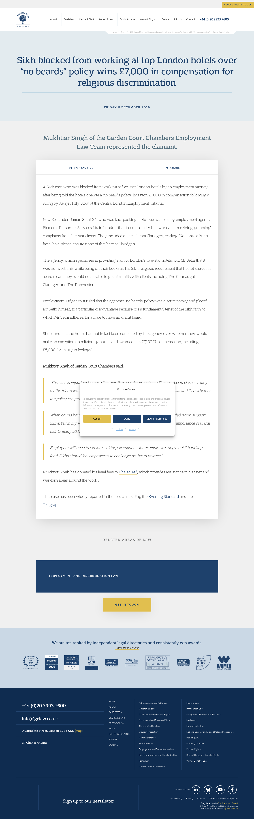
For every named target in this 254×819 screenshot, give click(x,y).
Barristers (69, 19)
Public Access (127, 19)
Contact (190, 19)
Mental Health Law (195, 726)
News (112, 728)
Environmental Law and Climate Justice (158, 755)
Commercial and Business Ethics (154, 720)
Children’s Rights (147, 708)
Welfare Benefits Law (196, 760)
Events (165, 19)
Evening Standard (163, 496)
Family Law (144, 760)
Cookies (119, 429)
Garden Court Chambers (23, 19)
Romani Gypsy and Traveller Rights (202, 755)
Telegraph (51, 504)
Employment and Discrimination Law (83, 576)
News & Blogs (147, 19)
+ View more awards (127, 648)
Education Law (146, 743)
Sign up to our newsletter (88, 801)
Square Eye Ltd (230, 808)
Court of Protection (148, 731)
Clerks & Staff (86, 19)
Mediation (191, 720)
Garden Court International (152, 766)
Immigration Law (194, 708)
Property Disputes (195, 743)
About (53, 19)
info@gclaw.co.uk (40, 718)
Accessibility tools (238, 5)
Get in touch (127, 604)
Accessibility (176, 798)
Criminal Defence (147, 737)
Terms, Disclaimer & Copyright (223, 798)
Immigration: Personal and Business (203, 714)
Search (234, 19)
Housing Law (192, 703)
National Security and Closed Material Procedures (210, 731)
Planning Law (192, 737)
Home (112, 701)
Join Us (178, 19)
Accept (97, 418)
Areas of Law (106, 19)
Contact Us (81, 167)
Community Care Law (149, 726)
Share (173, 167)
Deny (127, 418)
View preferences (156, 418)
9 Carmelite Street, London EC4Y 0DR (52, 730)
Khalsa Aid (128, 472)
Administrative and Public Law (153, 703)
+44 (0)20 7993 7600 (214, 19)
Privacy (132, 429)
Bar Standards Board (228, 803)
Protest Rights (193, 749)
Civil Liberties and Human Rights (154, 714)
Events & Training (119, 734)
